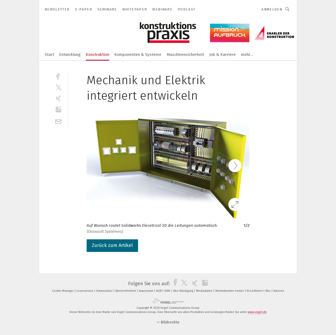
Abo (268, 291)
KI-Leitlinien (255, 291)
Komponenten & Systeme (137, 54)
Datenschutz (104, 291)
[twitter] (58, 87)
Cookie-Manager (63, 291)
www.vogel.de (257, 312)
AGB (159, 291)
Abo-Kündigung (183, 291)
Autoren (279, 291)
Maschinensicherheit (185, 54)
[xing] (58, 98)
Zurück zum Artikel (112, 245)
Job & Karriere (222, 54)
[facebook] (58, 76)
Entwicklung (70, 54)
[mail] (58, 121)
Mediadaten (204, 291)
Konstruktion (97, 54)
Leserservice (85, 291)
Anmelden (271, 9)
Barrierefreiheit (126, 291)
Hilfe (167, 291)
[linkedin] (58, 109)
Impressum (146, 291)
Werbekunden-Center (230, 291)
